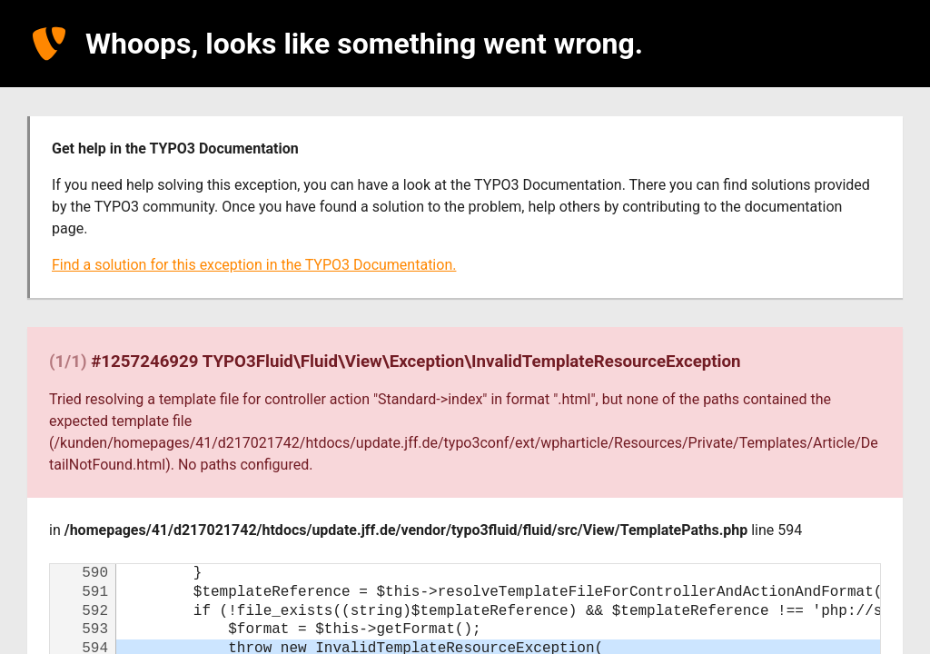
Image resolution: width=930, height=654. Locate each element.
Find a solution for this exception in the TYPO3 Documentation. (254, 264)
